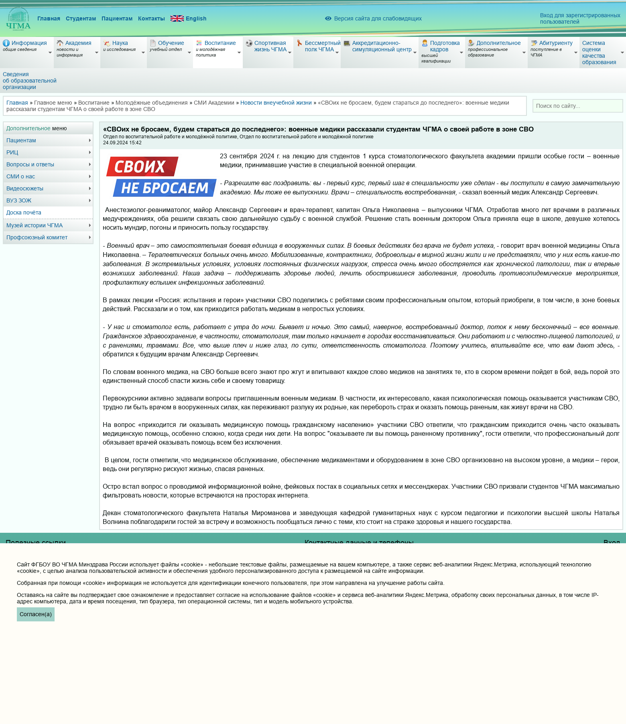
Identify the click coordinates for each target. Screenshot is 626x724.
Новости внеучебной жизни (276, 102)
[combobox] (578, 106)
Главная (48, 18)
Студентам (81, 18)
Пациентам (117, 18)
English (189, 18)
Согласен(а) (36, 614)
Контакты (151, 18)
